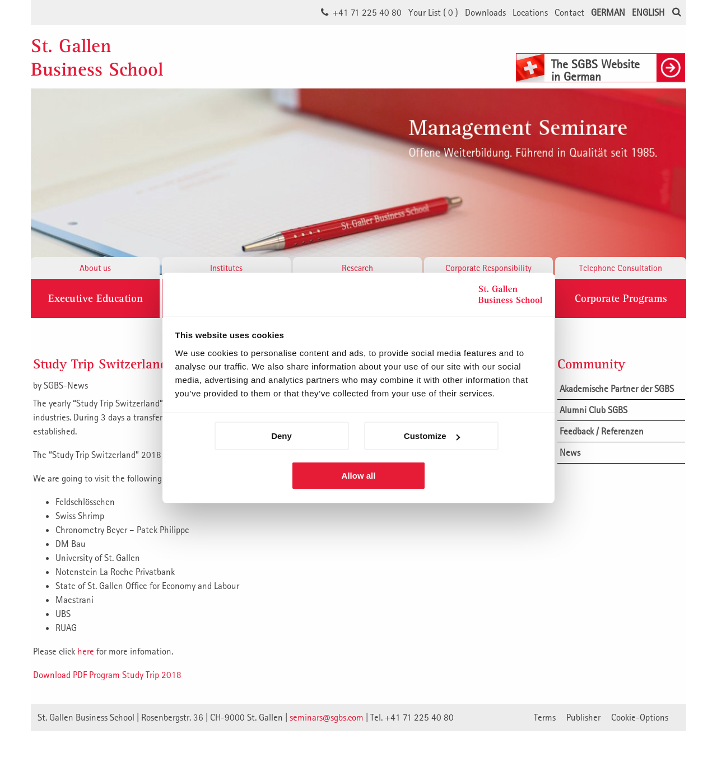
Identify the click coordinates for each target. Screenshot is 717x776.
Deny (281, 436)
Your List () (433, 12)
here (85, 651)
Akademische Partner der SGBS (617, 388)
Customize (432, 436)
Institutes (226, 268)
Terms (545, 717)
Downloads (485, 12)
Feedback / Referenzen (602, 431)
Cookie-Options (639, 717)
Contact (569, 12)
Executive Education (95, 298)
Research (357, 268)
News (570, 452)
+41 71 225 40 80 (367, 12)
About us (95, 268)
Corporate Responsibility (488, 268)
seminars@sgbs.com (327, 717)
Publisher (583, 717)
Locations (530, 12)
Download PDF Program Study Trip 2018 (107, 674)
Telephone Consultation (620, 268)
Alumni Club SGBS (593, 409)
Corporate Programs (621, 298)
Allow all (359, 475)
